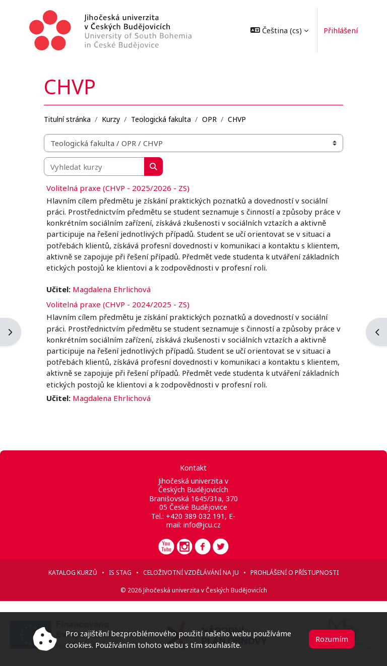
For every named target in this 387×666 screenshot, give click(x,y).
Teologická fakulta (161, 119)
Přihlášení (337, 30)
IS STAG (120, 572)
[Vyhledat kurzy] (94, 166)
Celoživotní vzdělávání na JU (191, 572)
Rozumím (331, 639)
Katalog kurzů (72, 572)
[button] (276, 30)
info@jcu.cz (202, 524)
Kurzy (111, 119)
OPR (209, 119)
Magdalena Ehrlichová (112, 289)
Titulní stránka (67, 119)
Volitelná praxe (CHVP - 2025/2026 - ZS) (117, 188)
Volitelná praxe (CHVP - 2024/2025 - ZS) (117, 304)
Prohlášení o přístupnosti (294, 572)
